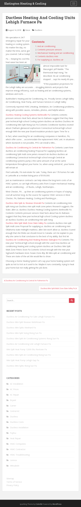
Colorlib (39, 504)
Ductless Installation (19, 427)
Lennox (13, 460)
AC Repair (14, 394)
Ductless (38, 30)
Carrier (13, 405)
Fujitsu (13, 433)
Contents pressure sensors (49, 49)
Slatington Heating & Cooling (25, 3)
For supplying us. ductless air (50, 59)
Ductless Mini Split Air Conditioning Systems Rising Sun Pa (32, 338)
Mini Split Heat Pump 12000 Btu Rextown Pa (26, 349)
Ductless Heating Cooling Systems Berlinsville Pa (28, 114)
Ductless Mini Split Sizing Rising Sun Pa (23, 333)
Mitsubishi (14, 465)
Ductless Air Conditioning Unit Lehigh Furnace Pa (28, 344)
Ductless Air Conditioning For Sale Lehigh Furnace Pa (30, 316)
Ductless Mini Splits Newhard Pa (21, 327)
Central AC (15, 411)
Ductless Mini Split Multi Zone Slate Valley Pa (26, 223)
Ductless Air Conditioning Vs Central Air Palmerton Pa (30, 147)
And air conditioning (46, 46)
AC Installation (16, 383)
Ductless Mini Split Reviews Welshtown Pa (25, 322)
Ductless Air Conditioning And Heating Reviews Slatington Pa (33, 239)
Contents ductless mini (47, 56)
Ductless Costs (17, 422)
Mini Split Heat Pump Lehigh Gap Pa (22, 360)
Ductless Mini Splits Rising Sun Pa (21, 365)
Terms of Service (14, 482)
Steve (27, 30)
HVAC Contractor (18, 449)
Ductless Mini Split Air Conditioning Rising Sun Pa (28, 355)
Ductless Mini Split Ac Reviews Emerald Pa (25, 203)
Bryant (13, 400)
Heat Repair (15, 438)
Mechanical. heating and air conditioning (55, 53)
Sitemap (10, 478)
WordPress (57, 504)
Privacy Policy (12, 485)
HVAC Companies (18, 444)
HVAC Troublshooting (20, 454)
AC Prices (14, 389)
